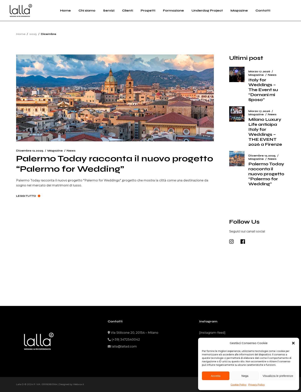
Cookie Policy (238, 384)
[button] (293, 343)
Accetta (215, 375)
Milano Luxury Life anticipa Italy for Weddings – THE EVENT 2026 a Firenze (265, 132)
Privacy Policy (256, 384)
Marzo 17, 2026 (259, 71)
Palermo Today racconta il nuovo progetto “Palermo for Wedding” (114, 163)
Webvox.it (78, 384)
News (71, 150)
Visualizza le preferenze (278, 375)
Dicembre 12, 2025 (29, 150)
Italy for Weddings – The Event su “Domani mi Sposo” (263, 89)
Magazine (55, 150)
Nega (244, 375)
